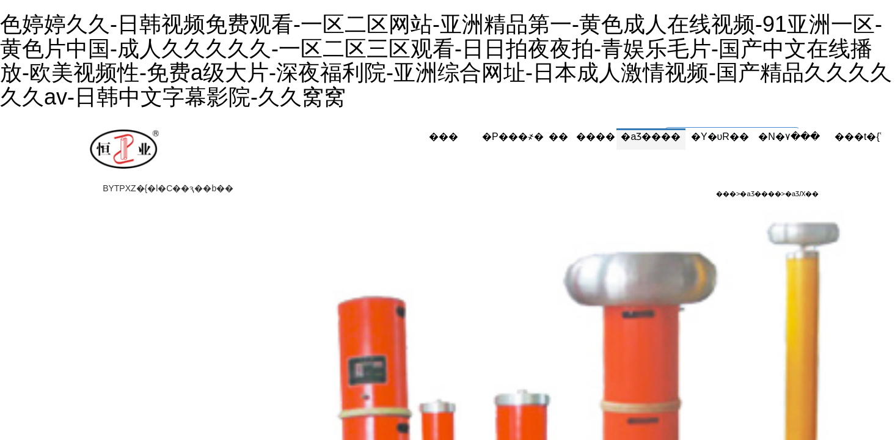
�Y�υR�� (720, 136)
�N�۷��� (789, 136)
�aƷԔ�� (802, 193)
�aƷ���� (651, 136)
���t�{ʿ (858, 136)
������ (582, 136)
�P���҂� (513, 136)
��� (443, 136)
